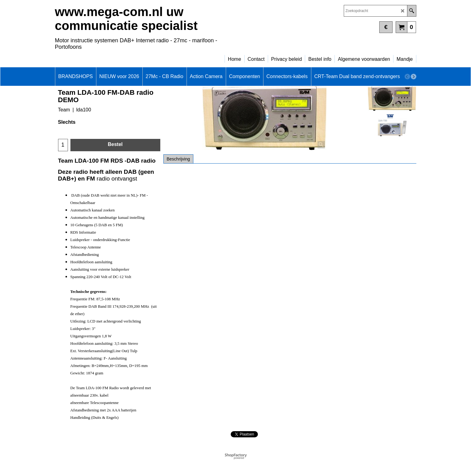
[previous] (407, 76)
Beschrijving (178, 158)
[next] (413, 76)
